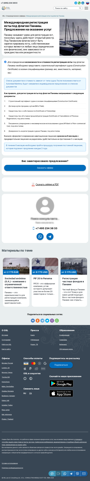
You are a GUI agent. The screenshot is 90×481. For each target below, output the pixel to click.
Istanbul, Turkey (7, 405)
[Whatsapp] (65, 473)
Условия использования (10, 463)
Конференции (64, 335)
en (30, 393)
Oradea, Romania (8, 391)
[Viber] (77, 473)
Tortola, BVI (6, 377)
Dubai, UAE (5, 400)
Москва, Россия (7, 363)
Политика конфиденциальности (12, 468)
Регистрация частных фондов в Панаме (73, 289)
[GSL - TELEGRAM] (30, 378)
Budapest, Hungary (8, 396)
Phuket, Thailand (7, 419)
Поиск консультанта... (45, 218)
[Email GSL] (84, 473)
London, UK (6, 368)
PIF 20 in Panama (45, 286)
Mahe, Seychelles (8, 386)
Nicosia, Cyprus (7, 372)
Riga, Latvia (5, 410)
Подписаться (61, 365)
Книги (33, 335)
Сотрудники (6, 340)
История (5, 335)
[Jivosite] (52, 473)
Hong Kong (5, 382)
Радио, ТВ (34, 344)
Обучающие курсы (66, 349)
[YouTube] (24, 378)
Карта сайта (6, 349)
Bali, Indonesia (7, 414)
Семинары (63, 340)
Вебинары (63, 344)
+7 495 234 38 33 (46, 228)
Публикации (35, 340)
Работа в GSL (6, 344)
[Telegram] (71, 473)
